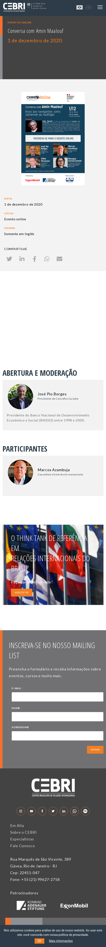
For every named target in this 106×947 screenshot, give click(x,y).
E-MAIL (17, 688)
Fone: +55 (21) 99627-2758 (35, 879)
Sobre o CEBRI (23, 832)
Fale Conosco (22, 845)
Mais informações (61, 941)
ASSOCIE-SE (22, 592)
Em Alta (17, 825)
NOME (17, 708)
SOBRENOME (20, 727)
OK (39, 941)
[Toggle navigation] (100, 7)
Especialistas (22, 839)
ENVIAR (95, 749)
